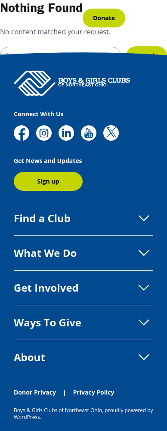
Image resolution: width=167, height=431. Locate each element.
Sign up (48, 181)
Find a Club (83, 218)
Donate (104, 18)
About (83, 357)
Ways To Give (83, 322)
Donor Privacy (35, 392)
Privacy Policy (93, 392)
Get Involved (83, 288)
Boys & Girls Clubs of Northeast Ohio (58, 410)
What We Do (83, 253)
